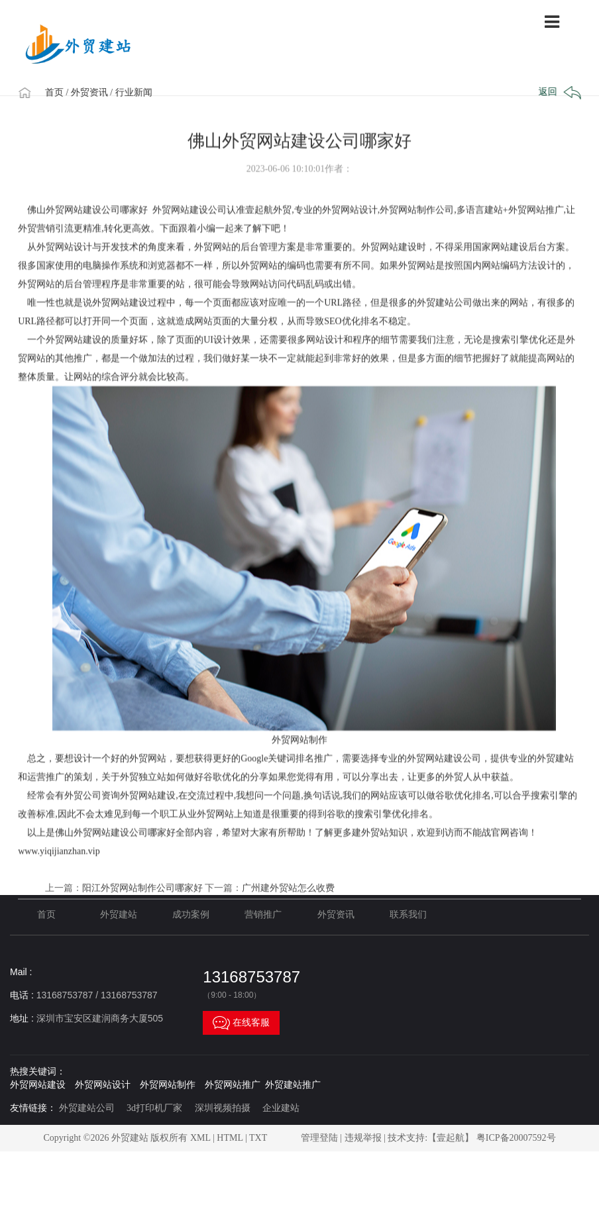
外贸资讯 (335, 915)
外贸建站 (118, 915)
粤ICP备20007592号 (516, 1138)
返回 (557, 92)
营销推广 (263, 915)
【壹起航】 (450, 1138)
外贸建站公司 (87, 1108)
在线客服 (241, 1022)
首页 (61, 92)
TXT (258, 1138)
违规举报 (363, 1138)
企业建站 (281, 1108)
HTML (230, 1138)
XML (200, 1138)
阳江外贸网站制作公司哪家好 (142, 931)
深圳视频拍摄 (222, 1108)
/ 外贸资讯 (94, 92)
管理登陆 (319, 1138)
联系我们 (408, 915)
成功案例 (190, 915)
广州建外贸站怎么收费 (288, 931)
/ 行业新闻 (138, 92)
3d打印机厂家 (154, 1108)
